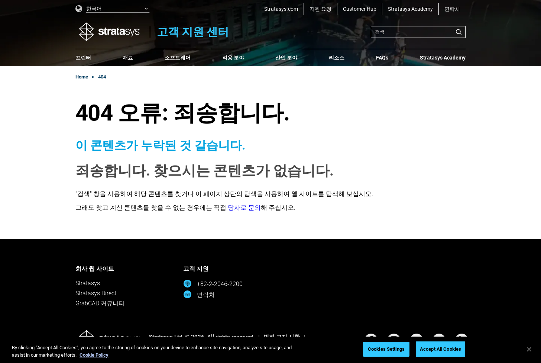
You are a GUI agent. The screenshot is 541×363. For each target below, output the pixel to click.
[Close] (529, 349)
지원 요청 (320, 9)
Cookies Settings (386, 349)
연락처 (452, 9)
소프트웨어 (178, 58)
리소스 (336, 58)
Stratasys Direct (95, 293)
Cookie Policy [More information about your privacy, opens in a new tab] (94, 355)
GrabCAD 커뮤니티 (99, 303)
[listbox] (112, 9)
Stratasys (87, 283)
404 (102, 77)
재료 (128, 58)
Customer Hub (359, 9)
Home (81, 77)
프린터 (83, 58)
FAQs (382, 58)
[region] (270, 350)
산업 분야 (286, 58)
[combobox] (418, 32)
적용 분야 (233, 58)
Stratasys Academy (410, 9)
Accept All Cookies (440, 349)
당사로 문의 (244, 207)
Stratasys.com (281, 9)
